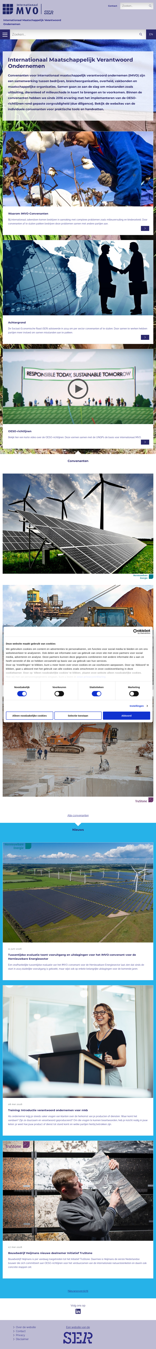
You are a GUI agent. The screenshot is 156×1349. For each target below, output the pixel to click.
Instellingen (137, 705)
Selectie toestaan (78, 715)
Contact (112, 6)
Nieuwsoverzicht (78, 1291)
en (151, 34)
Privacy (20, 1335)
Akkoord (127, 715)
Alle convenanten (78, 815)
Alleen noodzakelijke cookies (29, 715)
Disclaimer (22, 1339)
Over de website (26, 1327)
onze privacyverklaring (91, 676)
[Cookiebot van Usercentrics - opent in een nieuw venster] (135, 631)
